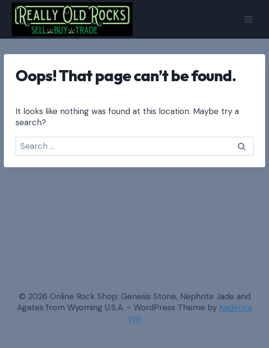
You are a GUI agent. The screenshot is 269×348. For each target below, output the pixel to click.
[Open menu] (248, 19)
